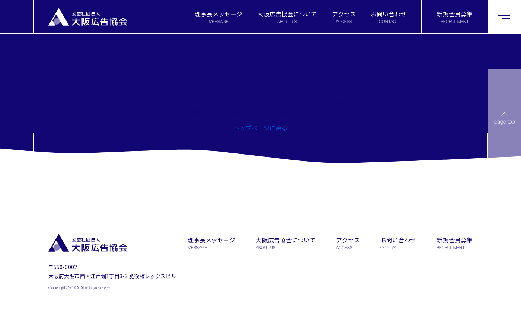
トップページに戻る (260, 127)
